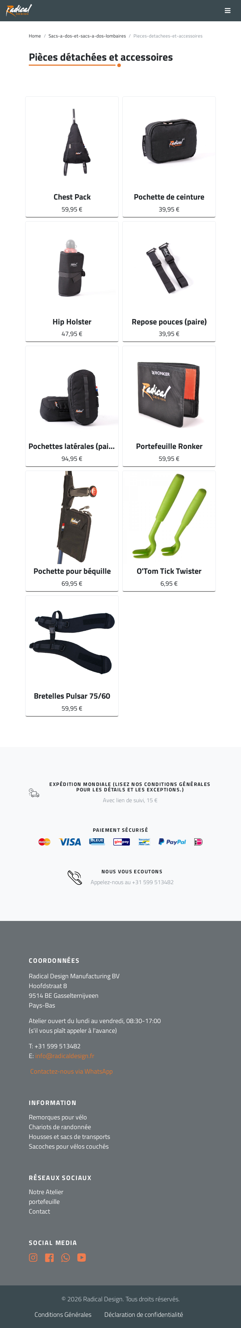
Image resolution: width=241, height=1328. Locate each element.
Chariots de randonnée (60, 1127)
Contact (39, 1211)
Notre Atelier (46, 1192)
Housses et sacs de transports (69, 1136)
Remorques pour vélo (58, 1117)
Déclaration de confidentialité (143, 1314)
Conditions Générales (63, 1314)
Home (35, 35)
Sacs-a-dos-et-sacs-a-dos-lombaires (87, 35)
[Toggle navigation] (227, 11)
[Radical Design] (19, 11)
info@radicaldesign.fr (64, 1056)
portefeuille (44, 1201)
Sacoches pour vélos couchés (69, 1146)
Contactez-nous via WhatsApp (71, 1071)
